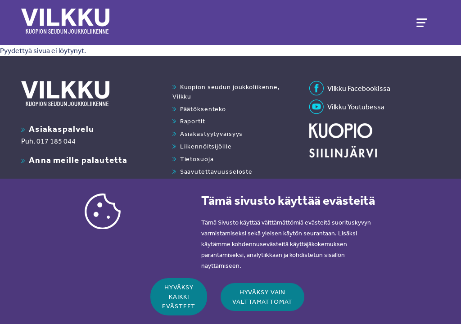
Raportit (192, 121)
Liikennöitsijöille (206, 146)
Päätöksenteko (203, 109)
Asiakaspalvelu (61, 128)
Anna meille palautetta (78, 159)
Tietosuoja (197, 159)
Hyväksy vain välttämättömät (262, 305)
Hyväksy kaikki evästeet (178, 305)
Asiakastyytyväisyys (211, 134)
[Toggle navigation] (421, 22)
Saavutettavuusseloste (216, 171)
